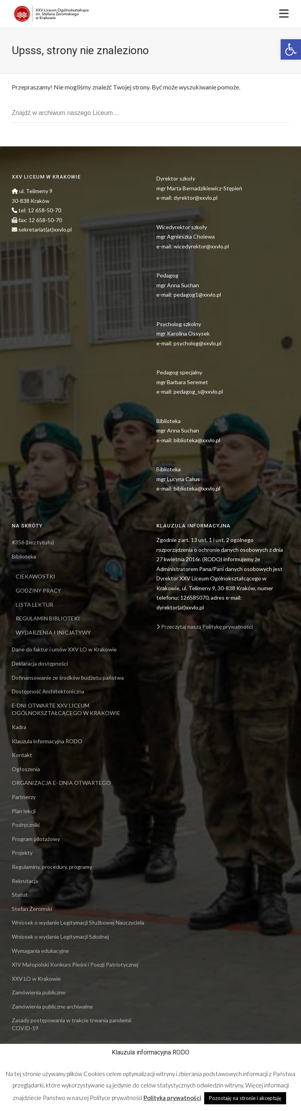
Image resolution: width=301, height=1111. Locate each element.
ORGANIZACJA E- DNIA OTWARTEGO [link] (61, 782)
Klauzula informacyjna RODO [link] (47, 741)
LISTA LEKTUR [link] (34, 604)
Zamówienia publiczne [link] (38, 992)
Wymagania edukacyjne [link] (40, 950)
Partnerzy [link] (24, 797)
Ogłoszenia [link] (26, 769)
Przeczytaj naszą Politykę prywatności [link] (204, 626)
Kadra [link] (19, 727)
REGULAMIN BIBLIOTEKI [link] (48, 618)
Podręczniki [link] (26, 824)
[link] (291, 49)
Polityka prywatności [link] (172, 1097)
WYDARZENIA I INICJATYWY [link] (53, 632)
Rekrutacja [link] (25, 880)
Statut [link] (20, 894)
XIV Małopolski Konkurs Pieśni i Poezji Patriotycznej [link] (75, 964)
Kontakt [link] (22, 755)
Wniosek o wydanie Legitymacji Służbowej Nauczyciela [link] (78, 922)
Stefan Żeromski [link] (32, 908)
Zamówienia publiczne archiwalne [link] (52, 1006)
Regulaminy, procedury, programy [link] (52, 866)
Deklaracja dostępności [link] (40, 663)
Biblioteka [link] (24, 556)
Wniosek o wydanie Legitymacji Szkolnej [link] (60, 936)
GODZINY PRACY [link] (38, 590)
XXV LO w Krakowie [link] (36, 978)
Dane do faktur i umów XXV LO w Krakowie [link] (64, 649)
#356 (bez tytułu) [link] (33, 542)
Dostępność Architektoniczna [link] (48, 691)
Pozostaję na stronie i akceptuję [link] (245, 1098)
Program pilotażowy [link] (36, 839)
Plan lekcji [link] (24, 811)
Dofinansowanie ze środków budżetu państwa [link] (68, 677)
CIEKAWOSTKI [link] (35, 576)
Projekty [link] (22, 852)
